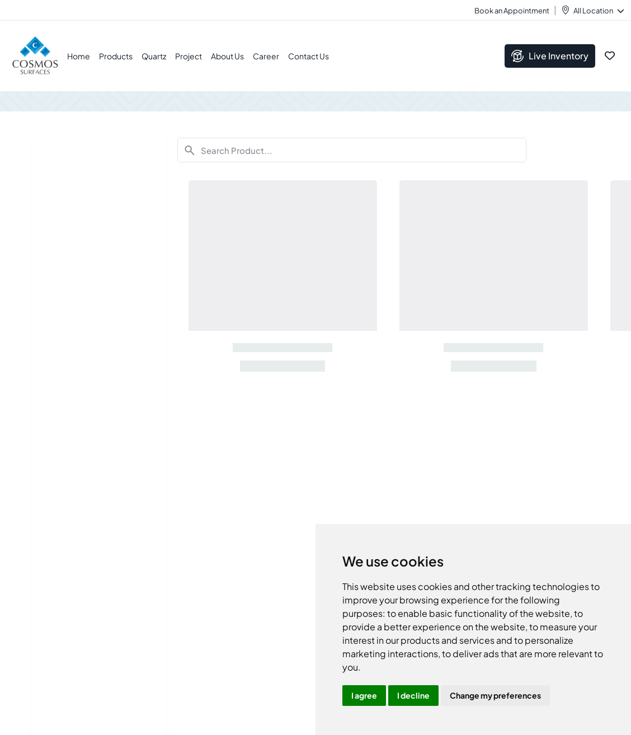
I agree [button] (364, 695)
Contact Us (308, 56)
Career (266, 56)
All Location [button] (598, 10)
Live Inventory (549, 56)
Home (78, 56)
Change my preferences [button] (495, 695)
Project (188, 56)
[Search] (352, 150)
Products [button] (116, 56)
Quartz (154, 56)
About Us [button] (227, 56)
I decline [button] (413, 695)
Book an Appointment (511, 10)
